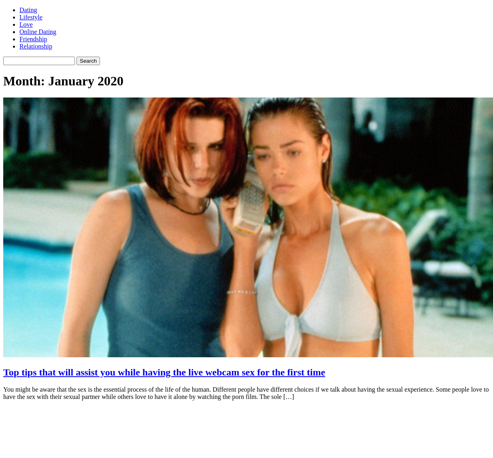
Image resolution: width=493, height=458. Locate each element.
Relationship (35, 46)
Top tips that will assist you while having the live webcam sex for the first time (164, 372)
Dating (28, 9)
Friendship (33, 39)
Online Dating (37, 31)
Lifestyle (30, 17)
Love (26, 24)
